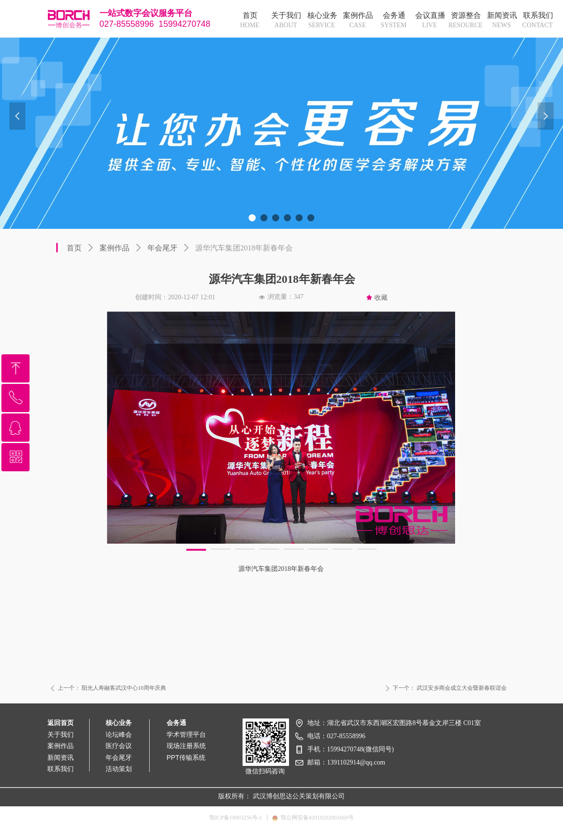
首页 (74, 248)
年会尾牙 (162, 248)
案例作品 (114, 248)
